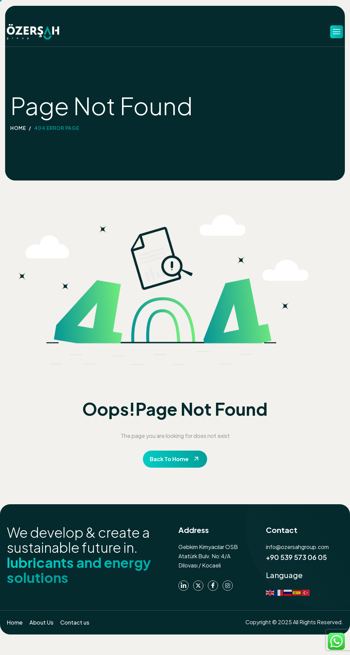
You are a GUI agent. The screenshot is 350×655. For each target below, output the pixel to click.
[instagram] (228, 585)
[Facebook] (213, 585)
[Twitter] (198, 585)
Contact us (74, 622)
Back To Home (169, 459)
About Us (41, 622)
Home (15, 622)
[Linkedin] (183, 585)
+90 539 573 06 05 (296, 557)
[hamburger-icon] (336, 31)
